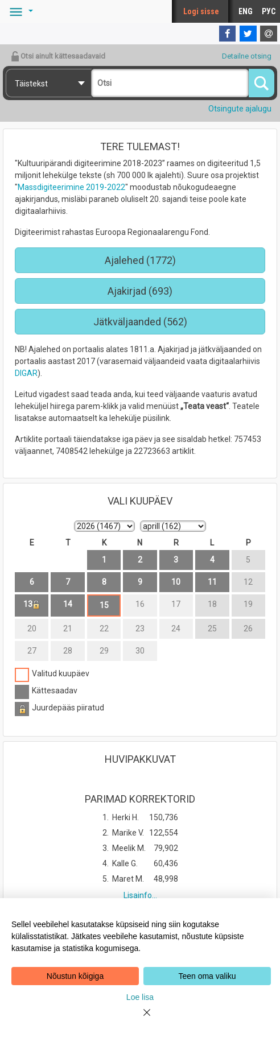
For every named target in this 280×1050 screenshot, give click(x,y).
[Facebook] (227, 34)
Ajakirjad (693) (140, 291)
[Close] (140, 1019)
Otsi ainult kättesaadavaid (58, 56)
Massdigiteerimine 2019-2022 (71, 187)
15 (104, 605)
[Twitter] (248, 34)
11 (212, 581)
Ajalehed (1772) (140, 260)
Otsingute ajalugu (239, 108)
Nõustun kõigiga (75, 976)
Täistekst (31, 83)
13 (31, 604)
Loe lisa (140, 997)
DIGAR (26, 373)
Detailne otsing (246, 56)
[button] (19, 11)
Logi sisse (201, 11)
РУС (268, 11)
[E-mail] (268, 34)
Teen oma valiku (207, 976)
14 (67, 604)
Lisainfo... (140, 895)
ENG (245, 11)
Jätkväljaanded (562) (140, 322)
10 (175, 581)
